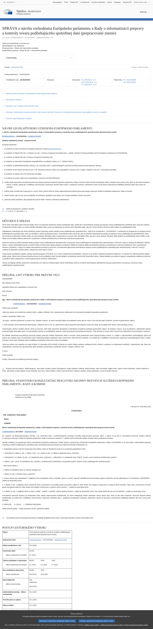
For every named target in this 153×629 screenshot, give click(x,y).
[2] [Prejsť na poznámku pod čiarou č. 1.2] (100, 165)
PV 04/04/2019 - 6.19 (88, 85)
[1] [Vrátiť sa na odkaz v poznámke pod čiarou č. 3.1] (3, 368)
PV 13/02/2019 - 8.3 (88, 80)
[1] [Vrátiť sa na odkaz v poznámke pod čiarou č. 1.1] (3, 209)
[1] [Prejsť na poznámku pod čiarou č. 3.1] (129, 344)
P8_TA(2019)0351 (129, 82)
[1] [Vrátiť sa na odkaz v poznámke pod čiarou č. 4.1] (3, 518)
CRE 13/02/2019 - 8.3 (89, 82)
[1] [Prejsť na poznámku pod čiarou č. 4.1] (14, 442)
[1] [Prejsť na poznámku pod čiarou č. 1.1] (72, 161)
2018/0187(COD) (17, 67)
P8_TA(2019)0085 (129, 80)
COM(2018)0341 (9, 136)
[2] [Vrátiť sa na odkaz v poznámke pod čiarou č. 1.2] (3, 211)
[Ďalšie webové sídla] (142, 2)
